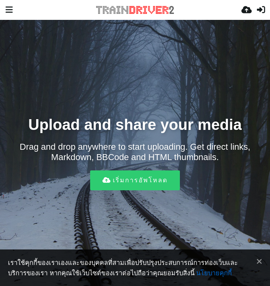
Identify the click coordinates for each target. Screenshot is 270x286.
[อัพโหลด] (246, 10)
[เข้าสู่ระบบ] (261, 10)
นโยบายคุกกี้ (214, 272)
